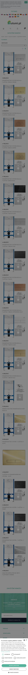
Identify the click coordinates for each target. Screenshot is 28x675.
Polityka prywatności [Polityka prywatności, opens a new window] (5, 651)
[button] (14, 672)
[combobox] (24, 640)
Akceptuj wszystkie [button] (14, 665)
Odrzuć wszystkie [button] (14, 669)
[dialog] (14, 656)
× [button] (26, 640)
